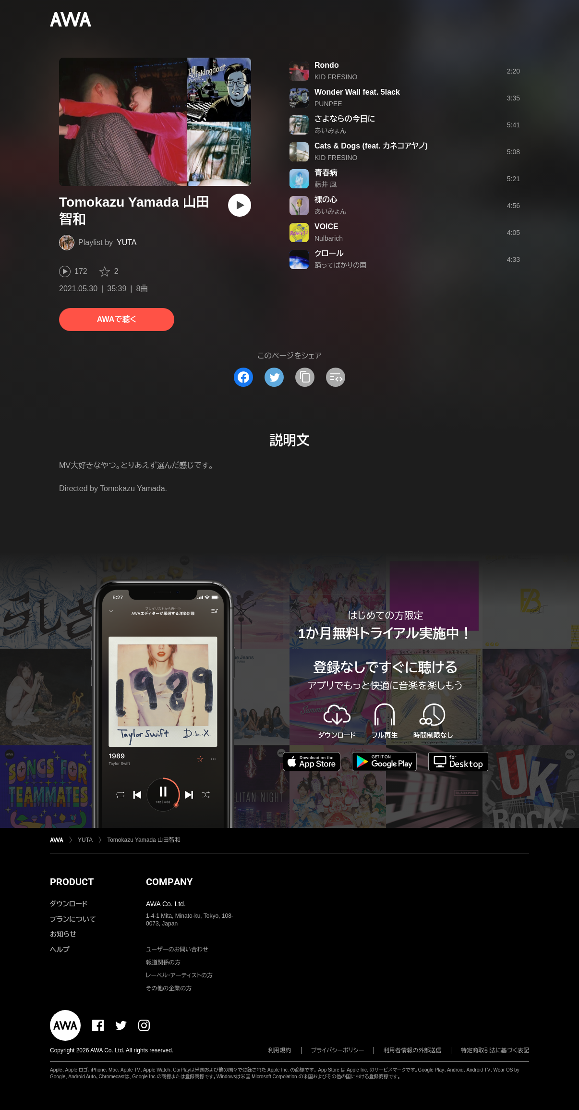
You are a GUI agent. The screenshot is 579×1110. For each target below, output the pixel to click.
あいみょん (330, 131)
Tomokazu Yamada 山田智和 (144, 840)
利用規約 (279, 1050)
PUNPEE (328, 104)
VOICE (326, 226)
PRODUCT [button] (72, 882)
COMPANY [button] (169, 882)
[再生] (239, 205)
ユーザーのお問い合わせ (177, 949)
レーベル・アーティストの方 (179, 975)
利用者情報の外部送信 (412, 1050)
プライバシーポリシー (337, 1050)
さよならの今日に (344, 119)
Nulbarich (328, 238)
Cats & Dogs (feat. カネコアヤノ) (371, 146)
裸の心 (326, 200)
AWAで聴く (116, 319)
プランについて (73, 919)
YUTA (126, 242)
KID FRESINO (335, 77)
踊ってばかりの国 (340, 265)
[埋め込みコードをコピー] (335, 377)
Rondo (326, 65)
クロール (329, 253)
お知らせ (63, 934)
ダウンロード (68, 904)
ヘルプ (60, 949)
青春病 (326, 173)
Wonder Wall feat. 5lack (357, 92)
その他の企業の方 (169, 988)
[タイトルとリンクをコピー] (304, 377)
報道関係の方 (163, 962)
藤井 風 (325, 184)
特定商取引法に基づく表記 (495, 1050)
